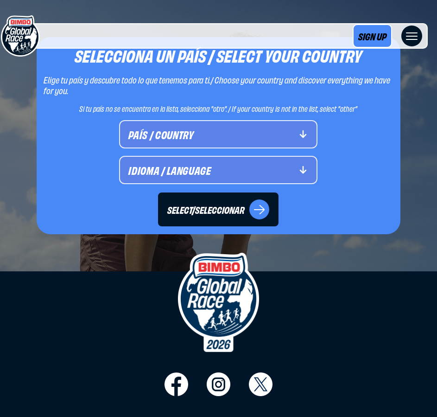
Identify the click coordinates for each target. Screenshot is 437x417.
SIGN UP (372, 36)
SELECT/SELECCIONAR (218, 209)
